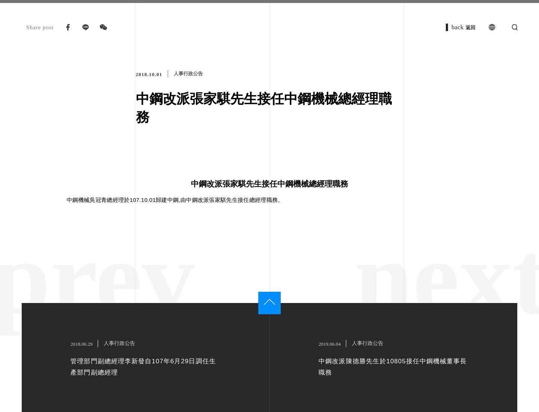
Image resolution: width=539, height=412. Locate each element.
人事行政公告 (188, 73)
